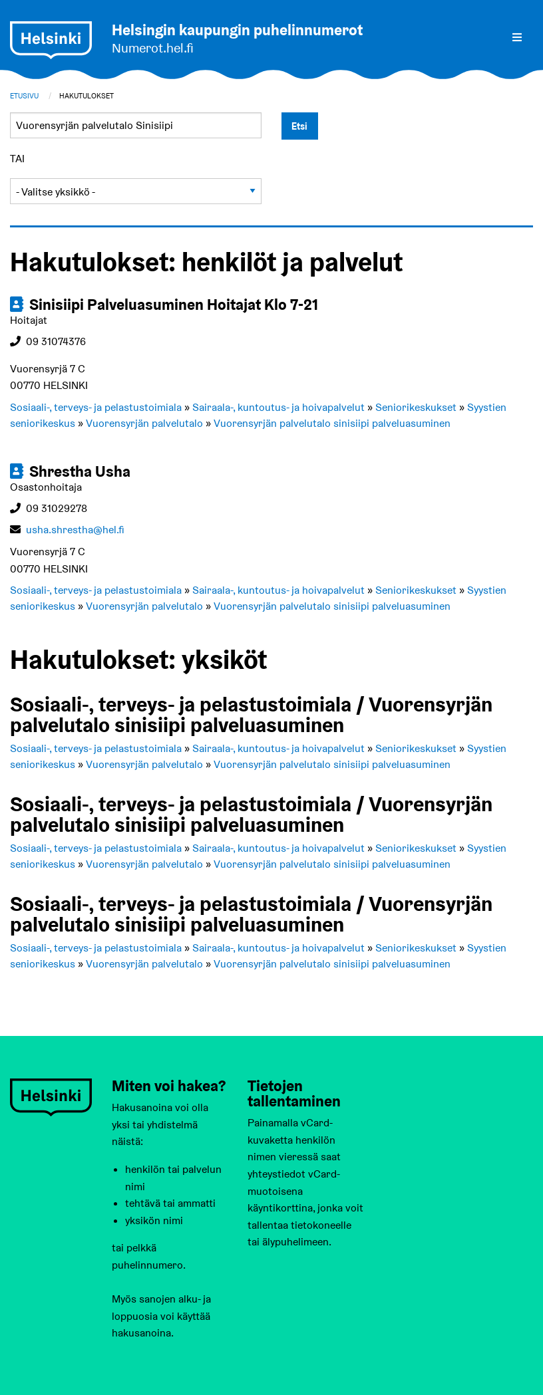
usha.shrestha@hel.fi (75, 530)
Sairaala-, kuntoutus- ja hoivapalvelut (278, 407)
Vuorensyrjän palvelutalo (144, 423)
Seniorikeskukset (415, 407)
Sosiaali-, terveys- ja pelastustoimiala (96, 407)
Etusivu (24, 95)
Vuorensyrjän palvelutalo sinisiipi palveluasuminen (332, 423)
